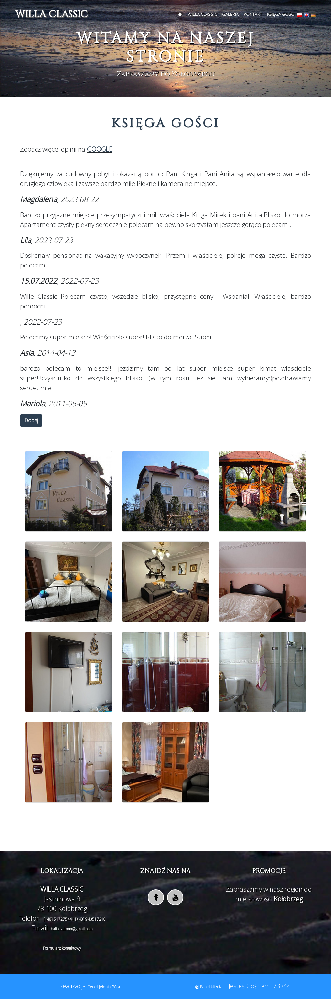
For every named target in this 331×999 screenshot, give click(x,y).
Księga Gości (280, 14)
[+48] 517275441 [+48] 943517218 (74, 919)
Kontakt (253, 14)
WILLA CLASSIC (51, 14)
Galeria (230, 14)
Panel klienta (209, 987)
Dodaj (31, 420)
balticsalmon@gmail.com (72, 929)
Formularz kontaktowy (62, 948)
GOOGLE (99, 149)
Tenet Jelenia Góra (104, 987)
